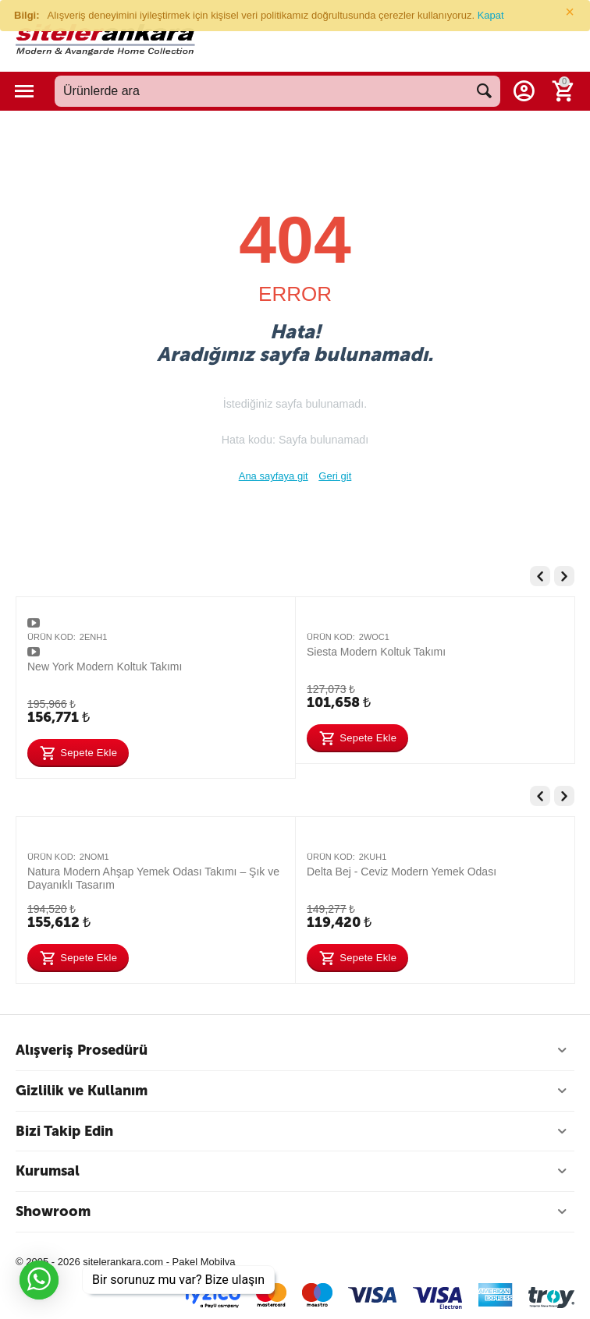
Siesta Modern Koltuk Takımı (376, 651)
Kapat (491, 15)
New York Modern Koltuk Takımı (104, 666)
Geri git (334, 476)
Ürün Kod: (51, 637)
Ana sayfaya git (273, 476)
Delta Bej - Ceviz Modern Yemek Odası (401, 871)
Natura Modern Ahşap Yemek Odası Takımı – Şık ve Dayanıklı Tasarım (153, 877)
